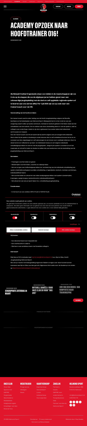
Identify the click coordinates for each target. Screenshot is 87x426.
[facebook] (70, 402)
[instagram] (74, 402)
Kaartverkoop (41, 387)
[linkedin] (80, 402)
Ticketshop (58, 6)
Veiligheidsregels (10, 403)
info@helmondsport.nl (77, 395)
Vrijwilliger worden (10, 406)
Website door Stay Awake (74, 419)
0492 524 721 (73, 398)
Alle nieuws (15, 19)
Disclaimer (34, 419)
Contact (79, 6)
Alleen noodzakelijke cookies (19, 230)
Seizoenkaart (41, 390)
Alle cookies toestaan (68, 230)
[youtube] (74, 405)
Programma (24, 387)
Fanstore (40, 1)
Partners (56, 387)
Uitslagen (23, 390)
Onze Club (7, 387)
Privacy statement (45, 419)
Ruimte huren (60, 1)
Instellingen (73, 224)
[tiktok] (70, 405)
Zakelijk (24, 1)
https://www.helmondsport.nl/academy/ (26, 268)
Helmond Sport (8, 1)
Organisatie (8, 395)
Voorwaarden (41, 398)
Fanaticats (32, 1)
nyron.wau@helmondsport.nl (42, 257)
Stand (22, 392)
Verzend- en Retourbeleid (40, 422)
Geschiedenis (8, 398)
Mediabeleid (8, 400)
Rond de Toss (8, 409)
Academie (17, 1)
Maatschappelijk (49, 1)
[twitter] (77, 402)
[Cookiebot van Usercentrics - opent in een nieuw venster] (73, 195)
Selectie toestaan (43, 230)
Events (55, 390)
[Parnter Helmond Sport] (9, 318)
